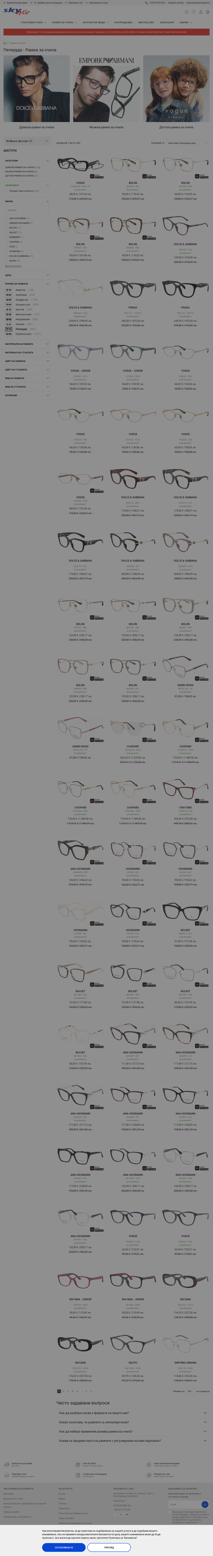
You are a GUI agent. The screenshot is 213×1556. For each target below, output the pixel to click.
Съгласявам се (64, 1547)
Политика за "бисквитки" (123, 1537)
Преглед (109, 1547)
